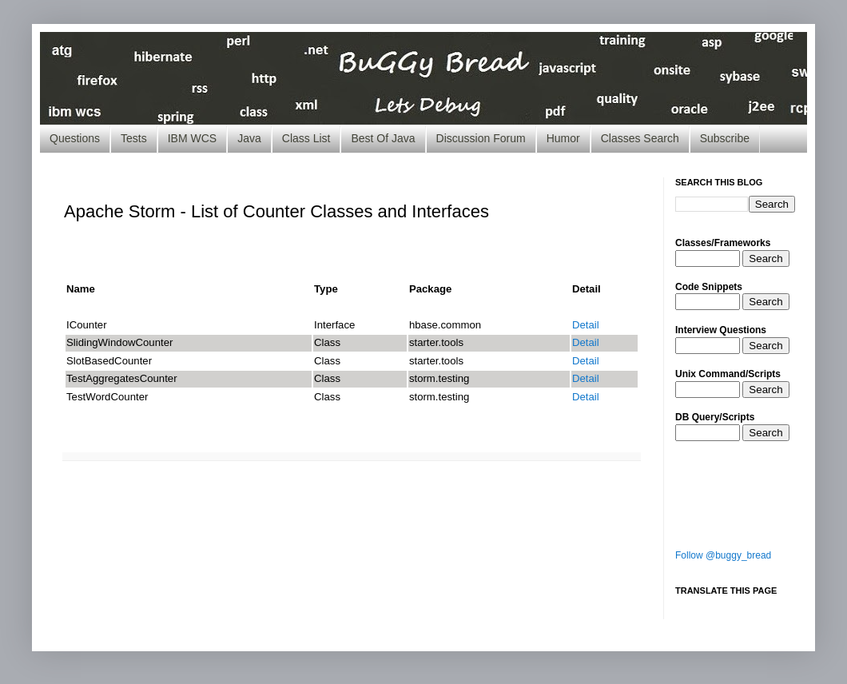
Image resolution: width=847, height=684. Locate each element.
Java (249, 138)
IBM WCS (192, 138)
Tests (134, 138)
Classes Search (640, 138)
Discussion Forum (481, 138)
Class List (306, 138)
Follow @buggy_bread (723, 555)
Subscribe (725, 138)
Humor (563, 138)
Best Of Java (383, 138)
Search (765, 258)
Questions (75, 138)
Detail (585, 325)
